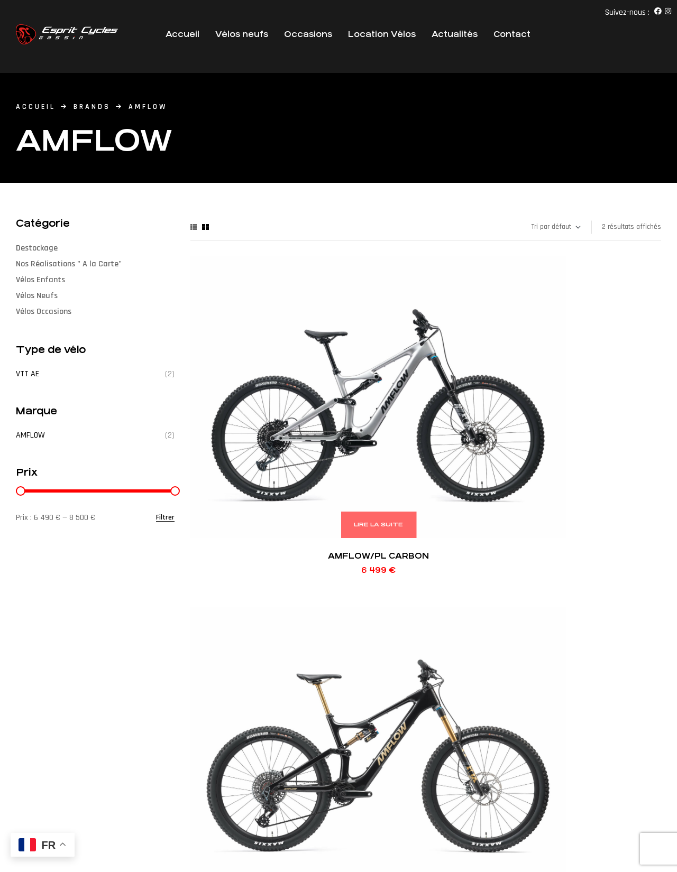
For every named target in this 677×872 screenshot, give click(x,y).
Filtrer (165, 518)
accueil (36, 107)
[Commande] (555, 227)
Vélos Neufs (37, 295)
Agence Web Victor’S (143, 815)
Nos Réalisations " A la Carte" (69, 264)
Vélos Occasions (43, 311)
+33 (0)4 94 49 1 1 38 (338, 731)
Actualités (455, 34)
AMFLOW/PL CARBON (243, 363)
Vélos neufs (241, 34)
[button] (123, 735)
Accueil (182, 34)
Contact (511, 34)
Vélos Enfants (40, 279)
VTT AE (27, 373)
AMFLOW (30, 435)
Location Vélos (382, 34)
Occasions (308, 34)
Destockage (37, 248)
